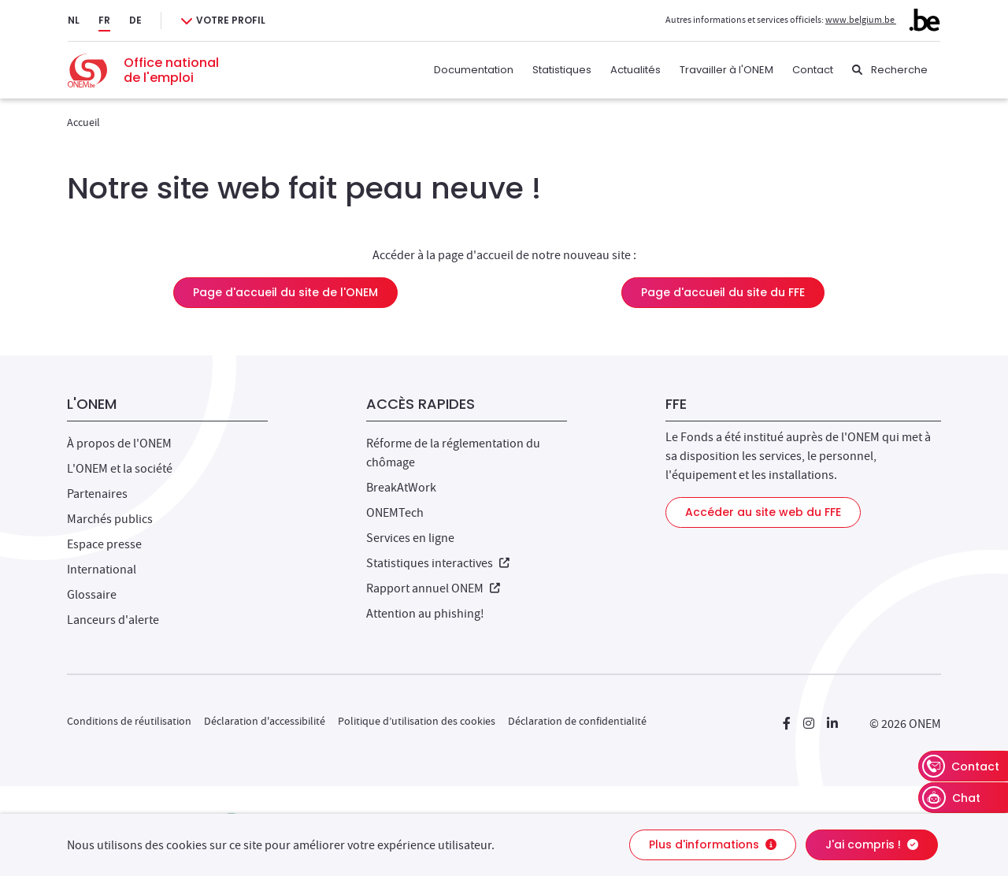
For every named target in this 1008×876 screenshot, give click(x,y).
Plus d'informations (712, 844)
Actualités (635, 69)
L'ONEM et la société (119, 469)
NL (74, 20)
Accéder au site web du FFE (763, 512)
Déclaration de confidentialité (577, 721)
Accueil (83, 122)
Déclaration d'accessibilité (264, 721)
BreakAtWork (401, 488)
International (101, 569)
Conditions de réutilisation (129, 721)
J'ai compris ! (871, 844)
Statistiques (561, 69)
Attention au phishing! (425, 614)
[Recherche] (890, 70)
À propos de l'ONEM (119, 443)
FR (104, 20)
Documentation (473, 69)
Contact (812, 69)
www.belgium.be (882, 19)
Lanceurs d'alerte (113, 620)
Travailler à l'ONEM (726, 69)
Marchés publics (110, 519)
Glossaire (92, 595)
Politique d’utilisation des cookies (416, 721)
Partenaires (97, 494)
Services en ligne (410, 538)
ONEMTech (395, 513)
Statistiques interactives (438, 563)
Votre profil (230, 20)
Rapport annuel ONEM (433, 588)
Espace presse (104, 544)
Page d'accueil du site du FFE (723, 292)
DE (135, 20)
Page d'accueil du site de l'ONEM (285, 292)
